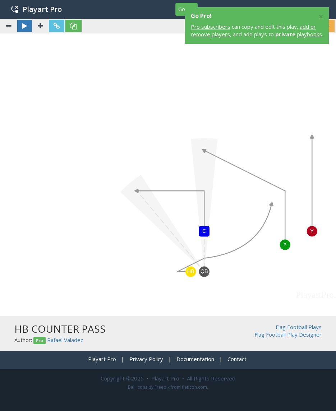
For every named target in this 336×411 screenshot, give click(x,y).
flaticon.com (194, 387)
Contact (237, 358)
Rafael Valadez (65, 339)
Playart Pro (36, 9)
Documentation (195, 358)
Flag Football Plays (299, 327)
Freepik (162, 387)
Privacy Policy (146, 358)
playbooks (309, 34)
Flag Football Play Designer (288, 334)
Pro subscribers (210, 26)
